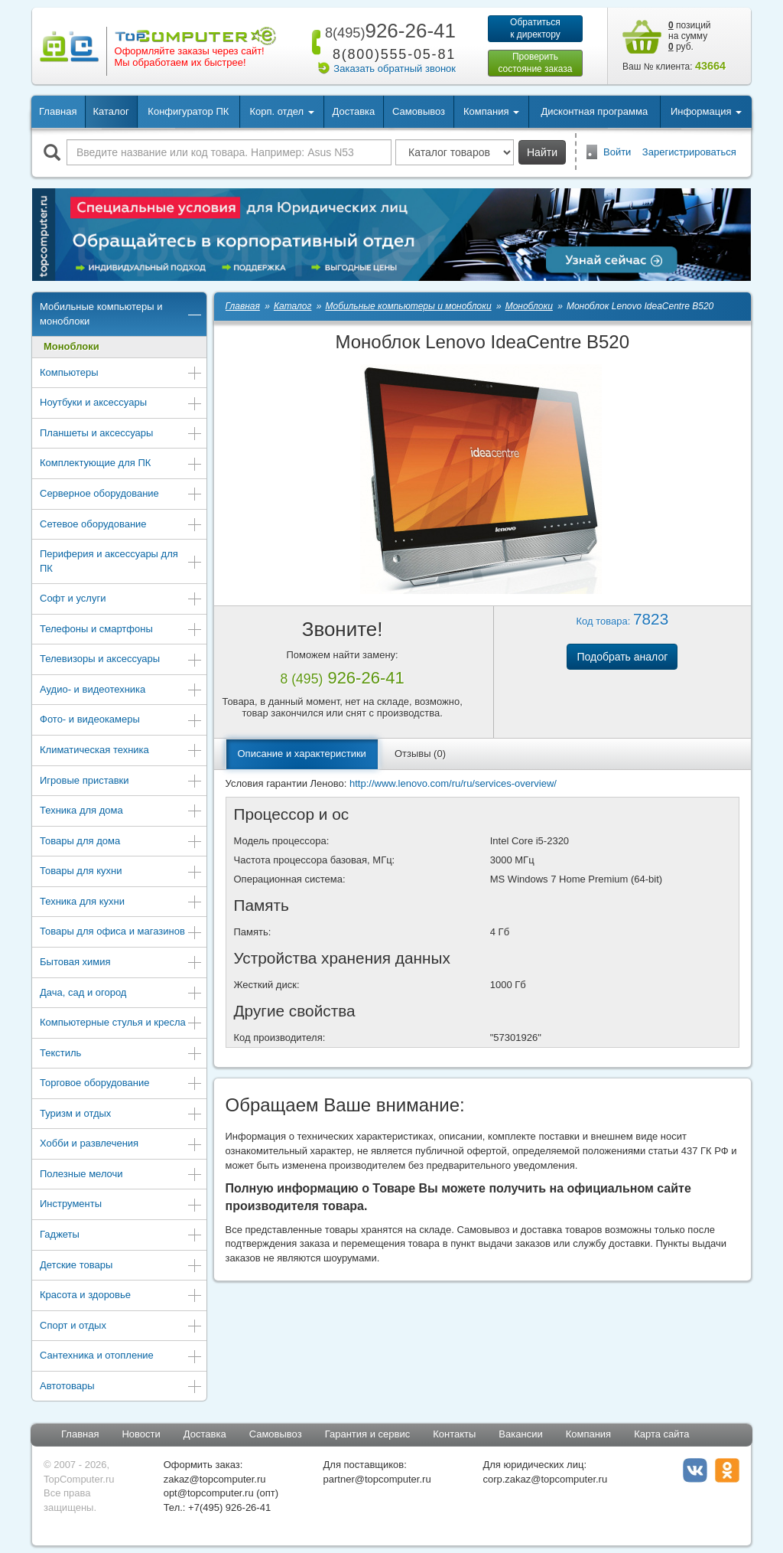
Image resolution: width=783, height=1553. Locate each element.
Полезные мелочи (121, 1175)
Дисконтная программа (594, 111)
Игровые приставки (121, 782)
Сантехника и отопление (121, 1356)
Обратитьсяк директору (535, 28)
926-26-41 (388, 30)
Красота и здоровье (121, 1296)
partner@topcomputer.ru (377, 1479)
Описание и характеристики (302, 753)
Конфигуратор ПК (188, 111)
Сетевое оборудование (121, 525)
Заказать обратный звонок (394, 68)
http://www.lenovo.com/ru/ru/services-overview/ (453, 783)
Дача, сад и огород (121, 994)
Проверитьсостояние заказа (535, 62)
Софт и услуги (121, 599)
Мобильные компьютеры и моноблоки (121, 314)
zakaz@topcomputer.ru (215, 1479)
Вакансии (520, 1434)
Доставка (353, 111)
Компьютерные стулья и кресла (121, 1023)
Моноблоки (71, 346)
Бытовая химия (121, 963)
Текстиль (121, 1054)
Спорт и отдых (121, 1327)
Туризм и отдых (121, 1115)
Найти (542, 152)
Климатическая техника (121, 751)
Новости (141, 1434)
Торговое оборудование (121, 1084)
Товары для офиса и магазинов (121, 932)
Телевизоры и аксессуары (121, 660)
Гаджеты (121, 1235)
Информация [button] (706, 111)
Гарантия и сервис (368, 1434)
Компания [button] (491, 111)
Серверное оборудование (121, 495)
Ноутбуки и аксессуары (121, 403)
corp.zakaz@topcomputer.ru (544, 1479)
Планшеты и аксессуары (121, 434)
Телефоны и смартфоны (121, 630)
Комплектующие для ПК (121, 464)
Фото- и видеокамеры (121, 720)
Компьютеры (121, 374)
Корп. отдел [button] (281, 111)
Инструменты (121, 1205)
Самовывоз (418, 111)
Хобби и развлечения (121, 1144)
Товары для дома (121, 842)
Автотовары (121, 1387)
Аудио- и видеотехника (121, 691)
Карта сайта (661, 1434)
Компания (589, 1434)
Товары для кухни (121, 872)
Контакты (454, 1434)
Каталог (110, 111)
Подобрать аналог (622, 657)
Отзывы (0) (420, 753)
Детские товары (121, 1266)
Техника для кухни (121, 903)
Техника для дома (121, 811)
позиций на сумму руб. (689, 36)
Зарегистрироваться (689, 152)
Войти (617, 152)
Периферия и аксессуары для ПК (121, 561)
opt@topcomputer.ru (209, 1493)
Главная (57, 111)
